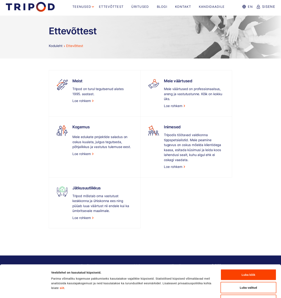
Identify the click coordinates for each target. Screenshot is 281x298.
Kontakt (183, 7)
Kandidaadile (212, 7)
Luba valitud (248, 259)
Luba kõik (248, 246)
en (250, 7)
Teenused (81, 7)
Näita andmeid (201, 290)
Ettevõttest (111, 7)
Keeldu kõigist (248, 272)
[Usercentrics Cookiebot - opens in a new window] (25, 290)
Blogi (162, 7)
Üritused (140, 7)
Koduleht (55, 46)
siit (62, 260)
